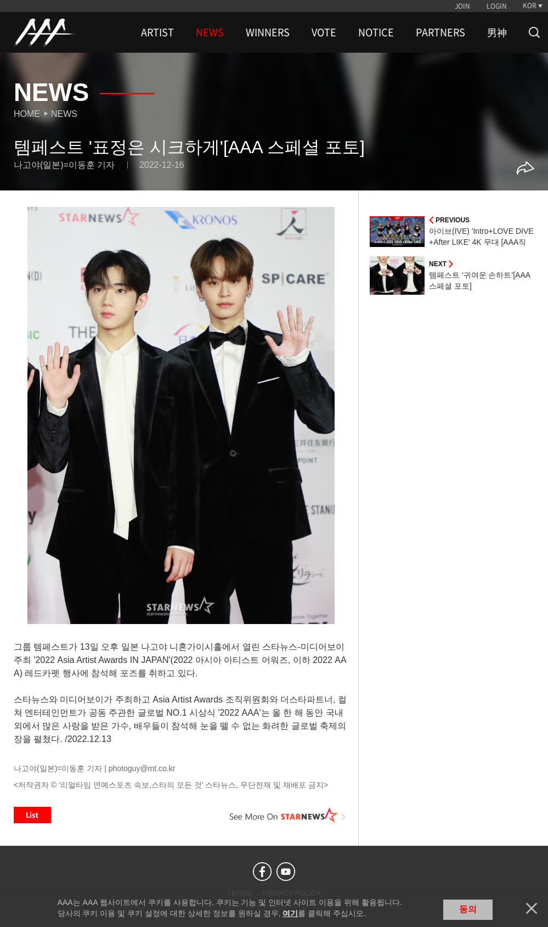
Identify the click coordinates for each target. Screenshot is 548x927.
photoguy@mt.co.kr (142, 768)
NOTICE (376, 32)
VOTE (324, 32)
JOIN (462, 6)
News (64, 114)
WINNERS (268, 32)
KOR (529, 5)
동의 (468, 909)
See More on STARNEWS (288, 815)
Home (27, 114)
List (32, 815)
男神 (497, 32)
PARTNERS (440, 32)
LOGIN (497, 6)
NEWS (210, 32)
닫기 (531, 908)
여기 (290, 913)
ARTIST (157, 32)
